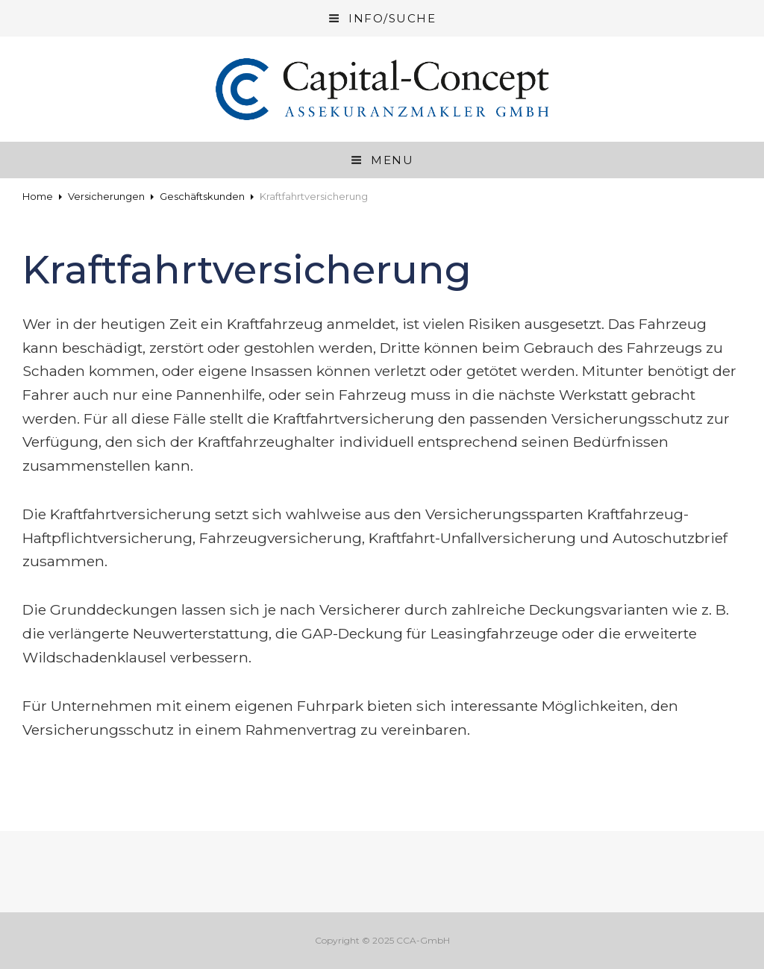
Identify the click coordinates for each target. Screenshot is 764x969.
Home (37, 196)
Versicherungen (106, 196)
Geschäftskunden (202, 196)
